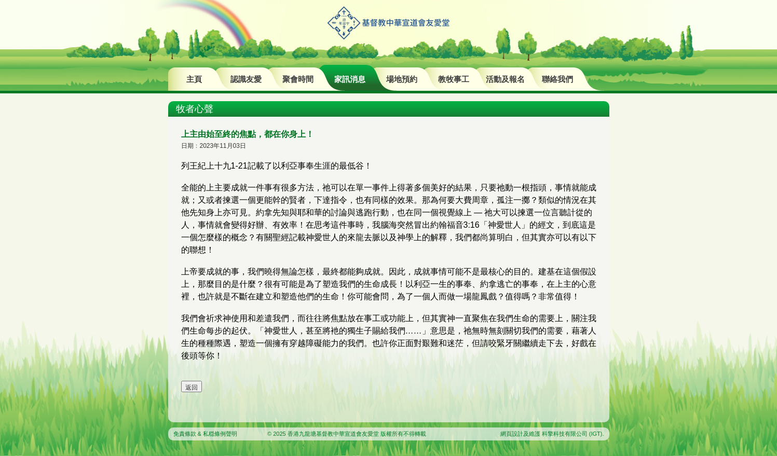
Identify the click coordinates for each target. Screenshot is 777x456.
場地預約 (401, 79)
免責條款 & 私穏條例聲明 (205, 434)
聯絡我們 (557, 79)
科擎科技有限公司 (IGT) (572, 434)
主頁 (194, 79)
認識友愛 (246, 79)
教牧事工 (453, 79)
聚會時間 (297, 79)
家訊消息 (349, 79)
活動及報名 (505, 79)
